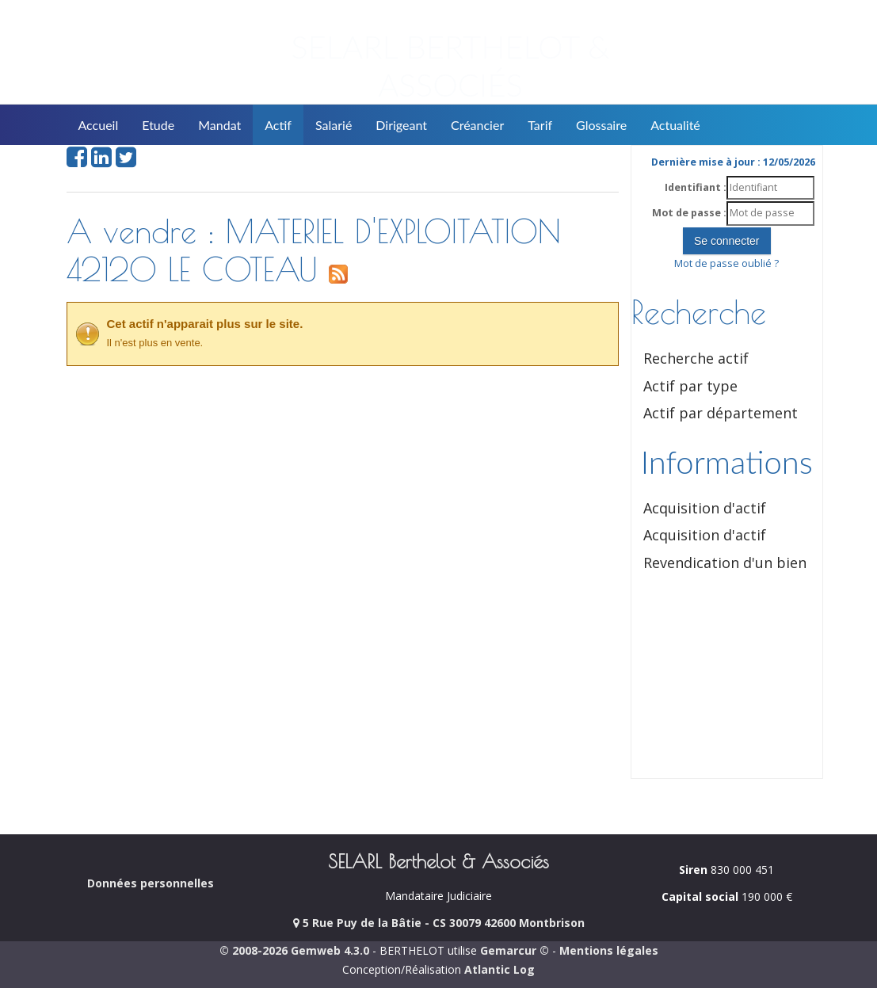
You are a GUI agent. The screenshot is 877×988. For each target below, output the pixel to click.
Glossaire (601, 124)
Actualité (675, 124)
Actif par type (690, 385)
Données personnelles (150, 883)
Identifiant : (695, 187)
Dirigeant (401, 124)
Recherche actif (696, 358)
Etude (158, 124)
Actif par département (720, 412)
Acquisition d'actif (704, 507)
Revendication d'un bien (724, 562)
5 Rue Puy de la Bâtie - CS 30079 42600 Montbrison (439, 922)
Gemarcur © (514, 950)
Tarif (540, 124)
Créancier (477, 124)
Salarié (333, 124)
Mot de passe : (689, 212)
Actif (278, 124)
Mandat (219, 124)
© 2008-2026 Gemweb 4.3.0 (294, 950)
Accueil (98, 124)
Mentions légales (608, 950)
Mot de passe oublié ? (726, 263)
